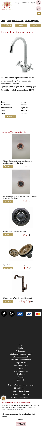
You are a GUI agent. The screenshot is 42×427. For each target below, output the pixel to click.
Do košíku (8, 166)
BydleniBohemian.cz (7, 2)
